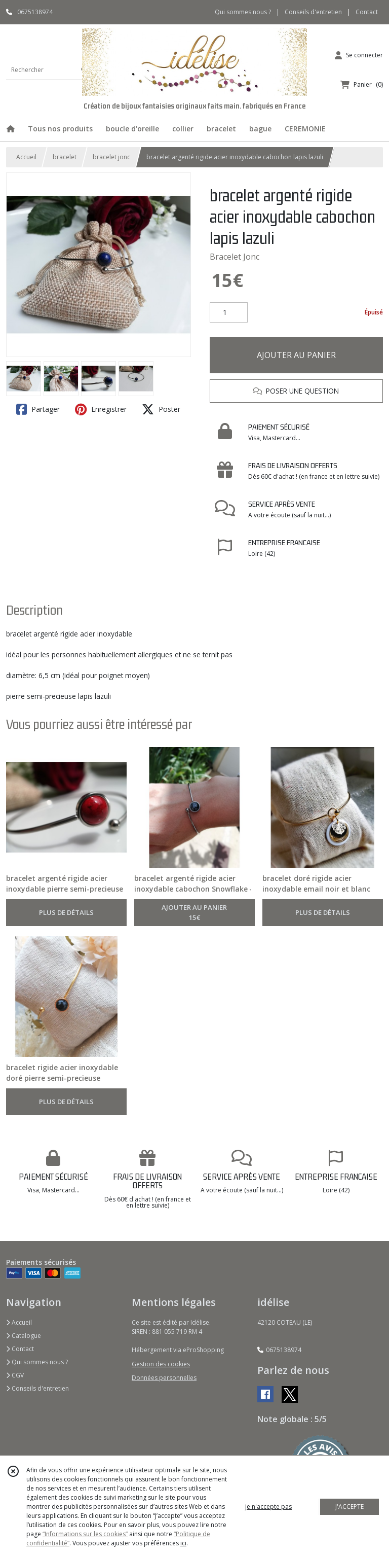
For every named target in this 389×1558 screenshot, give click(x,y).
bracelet (64, 157)
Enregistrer (101, 409)
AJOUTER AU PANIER (296, 355)
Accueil (26, 157)
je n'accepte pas (268, 1506)
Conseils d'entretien (37, 1388)
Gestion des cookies (161, 1364)
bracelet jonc (111, 157)
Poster (161, 409)
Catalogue (23, 1335)
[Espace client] (359, 55)
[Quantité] (229, 312)
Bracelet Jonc (234, 256)
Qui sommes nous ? (37, 1362)
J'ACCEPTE (349, 1506)
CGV (15, 1375)
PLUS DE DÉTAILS (66, 912)
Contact (367, 12)
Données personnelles (164, 1377)
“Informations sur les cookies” (85, 1534)
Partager (38, 409)
